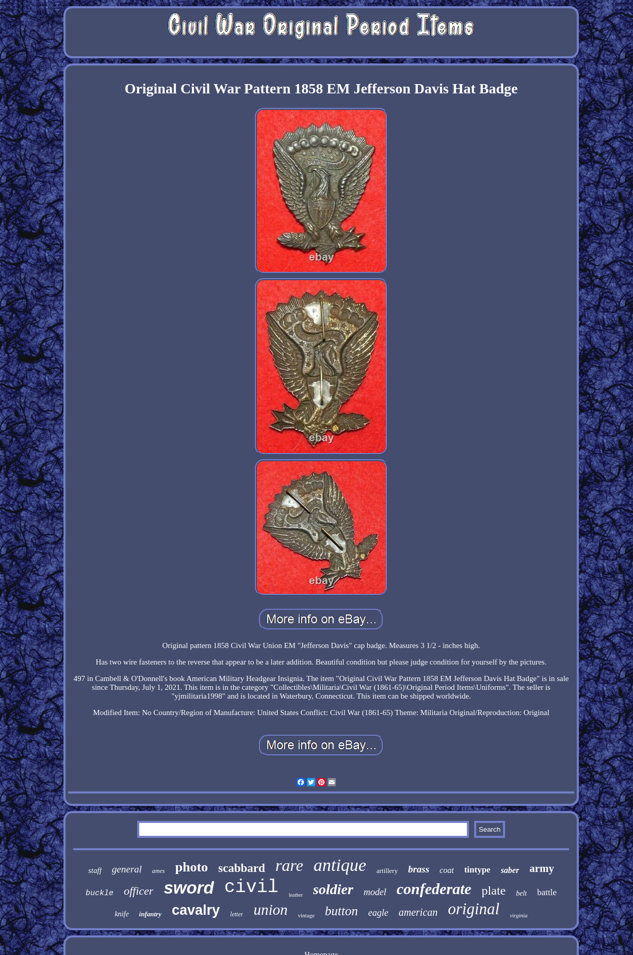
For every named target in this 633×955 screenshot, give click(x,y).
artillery (387, 871)
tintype (477, 870)
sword (189, 887)
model (375, 892)
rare (289, 865)
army (541, 868)
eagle (378, 913)
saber (510, 870)
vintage (306, 915)
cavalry (196, 910)
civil (251, 887)
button (341, 911)
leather (296, 895)
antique (340, 865)
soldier (333, 889)
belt (521, 893)
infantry (150, 914)
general (127, 869)
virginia (518, 915)
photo (191, 867)
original (473, 909)
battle (547, 892)
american (418, 912)
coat (447, 870)
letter (236, 914)
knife (121, 914)
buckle (99, 893)
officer (138, 890)
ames (158, 871)
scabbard (241, 868)
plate (494, 890)
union (270, 909)
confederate (434, 888)
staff (95, 870)
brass (418, 869)
